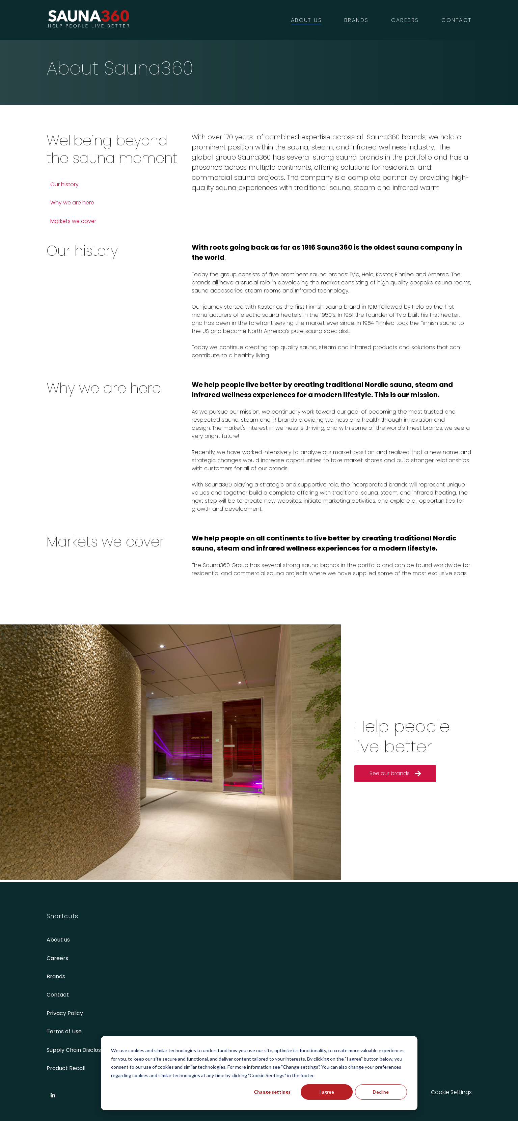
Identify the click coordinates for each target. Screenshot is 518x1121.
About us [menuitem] (58, 940)
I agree (326, 1092)
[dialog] (259, 1073)
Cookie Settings (451, 1092)
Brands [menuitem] (56, 976)
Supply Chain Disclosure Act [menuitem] (83, 1050)
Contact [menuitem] (58, 995)
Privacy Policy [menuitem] (65, 1013)
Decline (381, 1092)
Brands (356, 20)
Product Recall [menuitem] (66, 1068)
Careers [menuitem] (57, 958)
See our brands (395, 773)
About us (306, 20)
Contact (456, 20)
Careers (405, 20)
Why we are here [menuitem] (72, 202)
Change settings (272, 1092)
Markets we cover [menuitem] (73, 221)
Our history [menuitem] (64, 184)
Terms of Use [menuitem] (64, 1031)
